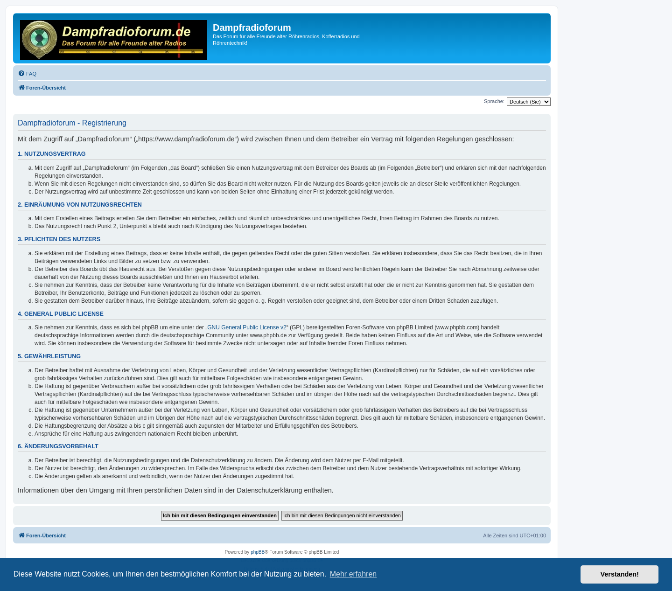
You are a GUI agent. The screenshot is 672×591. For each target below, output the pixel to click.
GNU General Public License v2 (246, 327)
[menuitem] (27, 73)
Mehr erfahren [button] (353, 574)
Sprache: (494, 101)
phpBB (258, 552)
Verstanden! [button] (620, 574)
